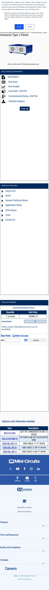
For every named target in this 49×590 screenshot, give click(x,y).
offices (17, 479)
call (35, 479)
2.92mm (23, 35)
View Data (12, 81)
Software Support (16, 101)
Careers (11, 568)
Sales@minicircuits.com (24, 327)
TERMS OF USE (18, 576)
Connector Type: (9, 35)
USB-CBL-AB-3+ (10, 447)
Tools (7, 215)
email (27, 479)
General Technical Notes (16, 200)
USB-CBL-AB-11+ (10, 443)
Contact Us (10, 219)
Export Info (10, 191)
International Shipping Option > (24, 307)
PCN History (11, 210)
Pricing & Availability (8, 302)
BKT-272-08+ (10, 433)
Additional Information (9, 185)
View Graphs (14, 86)
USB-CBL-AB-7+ (10, 451)
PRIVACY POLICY (30, 576)
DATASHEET (13, 76)
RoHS (8, 195)
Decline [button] (29, 27)
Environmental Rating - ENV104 (23, 96)
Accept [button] (19, 27)
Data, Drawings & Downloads (11, 71)
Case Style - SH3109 (17, 91)
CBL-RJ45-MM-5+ (10, 438)
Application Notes (13, 205)
